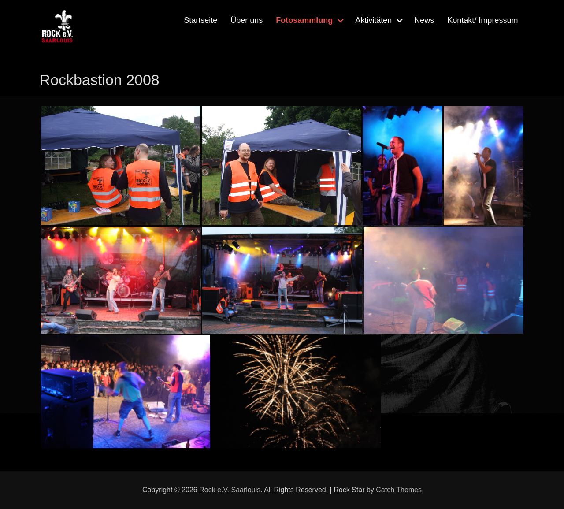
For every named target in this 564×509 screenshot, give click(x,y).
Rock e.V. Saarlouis (229, 490)
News (424, 20)
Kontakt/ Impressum (482, 20)
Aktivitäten (373, 20)
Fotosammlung (304, 20)
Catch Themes (399, 490)
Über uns (246, 20)
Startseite (200, 20)
